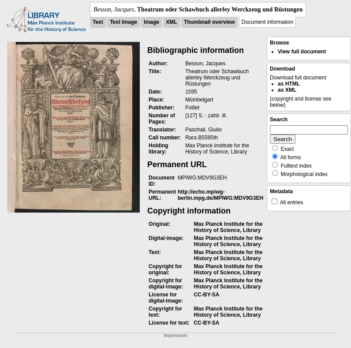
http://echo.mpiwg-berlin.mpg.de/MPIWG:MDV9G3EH (220, 195)
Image (151, 22)
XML (171, 22)
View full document (302, 52)
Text (98, 22)
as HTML (289, 84)
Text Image (123, 22)
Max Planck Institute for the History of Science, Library (228, 227)
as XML (287, 90)
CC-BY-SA (206, 295)
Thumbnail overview (209, 22)
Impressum (175, 335)
